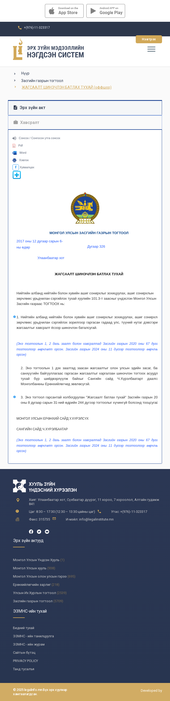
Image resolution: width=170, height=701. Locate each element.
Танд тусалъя (23, 669)
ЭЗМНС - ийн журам (29, 644)
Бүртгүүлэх (117, 39)
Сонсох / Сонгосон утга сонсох (36, 138)
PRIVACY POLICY (25, 661)
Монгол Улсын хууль (29, 568)
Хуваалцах (23, 167)
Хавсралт (26, 122)
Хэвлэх (20, 160)
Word (19, 152)
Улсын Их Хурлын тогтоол (34, 593)
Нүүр (25, 73)
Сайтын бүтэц (24, 653)
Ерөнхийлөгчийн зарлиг (32, 585)
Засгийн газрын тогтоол (42, 81)
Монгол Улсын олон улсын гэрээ (40, 576)
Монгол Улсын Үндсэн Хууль (36, 560)
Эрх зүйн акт (29, 107)
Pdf (17, 145)
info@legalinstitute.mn (41, 51)
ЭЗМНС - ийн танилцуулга (33, 636)
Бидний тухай (23, 628)
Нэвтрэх (149, 39)
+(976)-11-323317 (37, 27)
